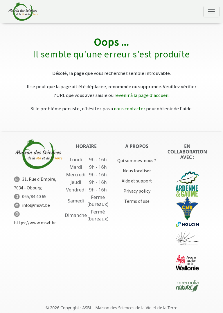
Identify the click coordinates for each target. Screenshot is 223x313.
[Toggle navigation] (211, 11)
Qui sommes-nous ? (136, 161)
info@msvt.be (36, 205)
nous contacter (129, 108)
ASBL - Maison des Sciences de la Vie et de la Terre (129, 307)
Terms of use (137, 201)
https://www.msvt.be (35, 223)
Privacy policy (136, 191)
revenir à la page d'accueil (141, 95)
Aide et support (137, 181)
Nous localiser (137, 171)
